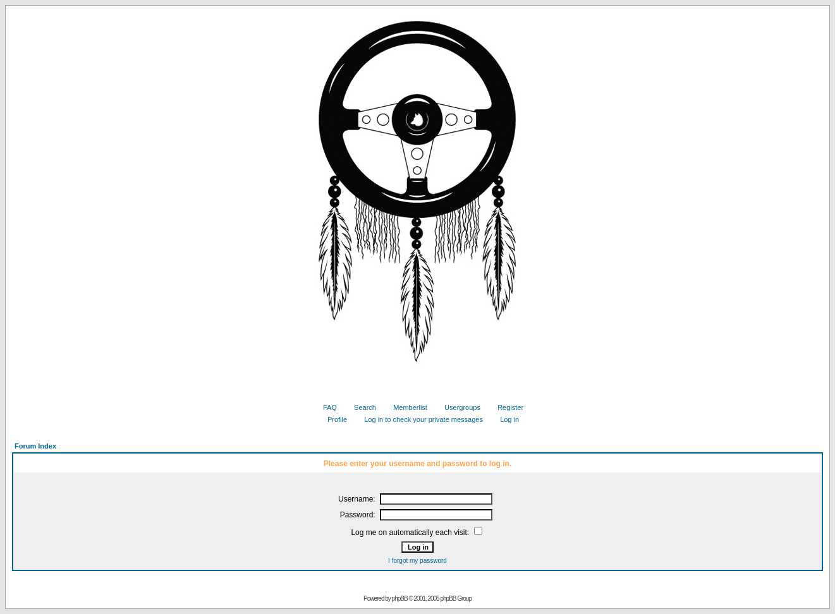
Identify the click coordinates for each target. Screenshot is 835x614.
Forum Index (35, 446)
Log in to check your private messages (419, 419)
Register (505, 407)
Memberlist (405, 407)
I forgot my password (417, 560)
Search (360, 407)
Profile (332, 419)
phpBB (400, 598)
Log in (505, 419)
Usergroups (457, 407)
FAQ (325, 407)
